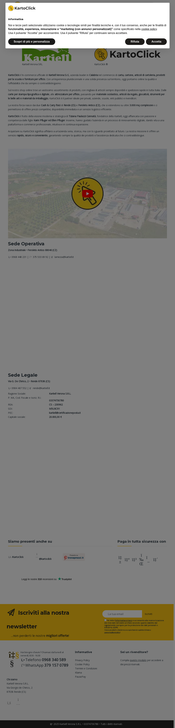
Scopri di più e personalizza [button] (32, 41)
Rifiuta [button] (135, 41)
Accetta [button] (156, 41)
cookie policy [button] (149, 29)
